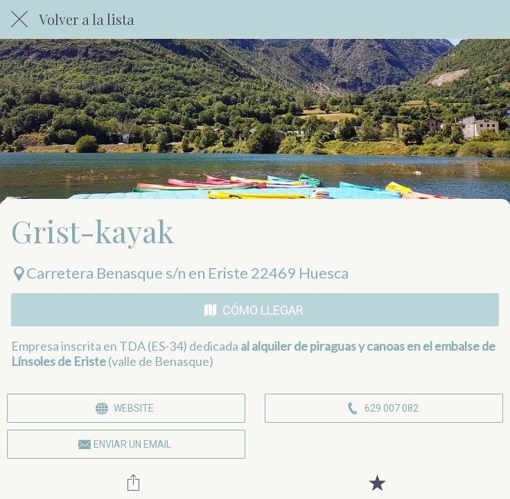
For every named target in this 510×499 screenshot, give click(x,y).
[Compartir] (133, 482)
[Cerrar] (19, 19)
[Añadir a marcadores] (377, 482)
